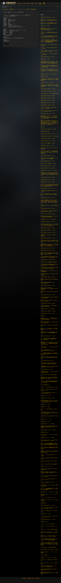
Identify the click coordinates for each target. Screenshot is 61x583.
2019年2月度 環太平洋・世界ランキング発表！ (48, 303)
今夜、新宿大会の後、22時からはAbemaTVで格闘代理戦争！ (49, 325)
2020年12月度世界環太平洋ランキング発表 (47, 161)
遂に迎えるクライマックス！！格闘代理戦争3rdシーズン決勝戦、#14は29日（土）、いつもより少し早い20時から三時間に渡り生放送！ (49, 319)
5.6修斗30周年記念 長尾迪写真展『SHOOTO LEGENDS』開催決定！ (48, 283)
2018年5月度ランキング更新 (45, 406)
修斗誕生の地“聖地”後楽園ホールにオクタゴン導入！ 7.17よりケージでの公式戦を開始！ (49, 566)
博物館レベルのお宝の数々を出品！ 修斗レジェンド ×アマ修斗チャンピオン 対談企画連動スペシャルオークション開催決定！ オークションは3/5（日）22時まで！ (49, 70)
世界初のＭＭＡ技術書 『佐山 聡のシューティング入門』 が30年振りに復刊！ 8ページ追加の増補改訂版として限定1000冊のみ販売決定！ (49, 401)
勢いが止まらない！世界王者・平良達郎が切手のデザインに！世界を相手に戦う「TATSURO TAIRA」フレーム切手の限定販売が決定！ (49, 66)
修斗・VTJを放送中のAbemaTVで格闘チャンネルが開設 (49, 549)
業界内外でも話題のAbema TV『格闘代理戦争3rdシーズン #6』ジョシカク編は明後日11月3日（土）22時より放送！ (49, 357)
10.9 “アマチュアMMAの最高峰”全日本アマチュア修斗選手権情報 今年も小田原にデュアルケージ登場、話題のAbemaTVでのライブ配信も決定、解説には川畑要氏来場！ (49, 543)
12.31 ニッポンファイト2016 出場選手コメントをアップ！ (49, 526)
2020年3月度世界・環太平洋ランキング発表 (48, 208)
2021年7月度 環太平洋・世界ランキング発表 (48, 133)
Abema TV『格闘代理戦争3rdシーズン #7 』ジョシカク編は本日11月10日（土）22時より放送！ (49, 350)
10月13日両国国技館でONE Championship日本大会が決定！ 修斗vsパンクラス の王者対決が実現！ (49, 257)
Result (36, 3)
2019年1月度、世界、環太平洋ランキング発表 (48, 311)
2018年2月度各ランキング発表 (45, 421)
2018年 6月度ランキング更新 (45, 404)
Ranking (32, 3)
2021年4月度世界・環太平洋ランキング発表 (48, 140)
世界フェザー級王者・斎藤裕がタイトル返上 (48, 143)
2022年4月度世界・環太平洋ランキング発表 (48, 102)
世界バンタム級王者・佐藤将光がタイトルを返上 (48, 163)
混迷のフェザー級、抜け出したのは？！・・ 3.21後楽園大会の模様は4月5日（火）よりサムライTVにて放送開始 (49, 573)
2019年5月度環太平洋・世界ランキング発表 (48, 276)
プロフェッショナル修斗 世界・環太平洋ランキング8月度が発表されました (49, 390)
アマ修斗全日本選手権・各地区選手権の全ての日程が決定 (49, 416)
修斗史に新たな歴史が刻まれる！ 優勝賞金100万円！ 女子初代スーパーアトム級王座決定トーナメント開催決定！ (49, 241)
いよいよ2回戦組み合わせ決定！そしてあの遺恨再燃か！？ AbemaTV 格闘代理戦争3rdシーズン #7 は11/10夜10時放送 (49, 354)
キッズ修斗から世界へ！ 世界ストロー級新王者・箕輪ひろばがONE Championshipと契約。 (49, 211)
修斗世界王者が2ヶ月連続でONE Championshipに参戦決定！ (49, 292)
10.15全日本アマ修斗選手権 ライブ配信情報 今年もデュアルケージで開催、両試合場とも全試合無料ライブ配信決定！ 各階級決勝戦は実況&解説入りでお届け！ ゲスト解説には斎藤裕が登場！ (49, 41)
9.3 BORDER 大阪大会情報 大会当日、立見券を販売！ (49, 461)
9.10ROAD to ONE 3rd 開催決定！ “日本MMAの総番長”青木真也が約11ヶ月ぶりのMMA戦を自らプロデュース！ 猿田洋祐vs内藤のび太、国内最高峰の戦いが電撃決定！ (49, 173)
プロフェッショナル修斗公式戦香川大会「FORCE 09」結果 (49, 409)
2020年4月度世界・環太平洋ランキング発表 (48, 197)
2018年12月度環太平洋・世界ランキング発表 (48, 335)
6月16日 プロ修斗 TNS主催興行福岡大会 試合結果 (48, 262)
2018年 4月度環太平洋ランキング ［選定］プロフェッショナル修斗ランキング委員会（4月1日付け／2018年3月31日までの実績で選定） (49, 413)
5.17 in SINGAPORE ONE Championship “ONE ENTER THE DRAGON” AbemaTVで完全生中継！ (49, 268)
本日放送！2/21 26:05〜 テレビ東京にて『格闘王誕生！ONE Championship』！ (49, 300)
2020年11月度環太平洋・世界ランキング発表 (48, 165)
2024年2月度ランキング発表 (45, 25)
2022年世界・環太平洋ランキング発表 (47, 82)
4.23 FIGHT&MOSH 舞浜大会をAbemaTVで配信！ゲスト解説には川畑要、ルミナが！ (49, 569)
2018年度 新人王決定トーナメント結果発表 (47, 308)
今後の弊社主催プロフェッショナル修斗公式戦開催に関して (49, 206)
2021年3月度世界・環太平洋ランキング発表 (48, 145)
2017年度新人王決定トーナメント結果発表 (47, 423)
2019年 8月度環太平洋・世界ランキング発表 (48, 250)
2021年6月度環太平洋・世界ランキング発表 (48, 138)
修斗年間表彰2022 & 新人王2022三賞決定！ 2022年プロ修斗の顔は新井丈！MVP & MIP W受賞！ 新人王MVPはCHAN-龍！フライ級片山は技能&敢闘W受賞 (49, 62)
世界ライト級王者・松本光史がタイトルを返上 (48, 213)
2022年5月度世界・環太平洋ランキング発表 (48, 100)
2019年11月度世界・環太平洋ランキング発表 (48, 232)
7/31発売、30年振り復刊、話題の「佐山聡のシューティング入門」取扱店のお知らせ (49, 393)
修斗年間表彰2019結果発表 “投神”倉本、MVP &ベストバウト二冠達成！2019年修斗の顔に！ (49, 216)
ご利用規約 (28, 578)
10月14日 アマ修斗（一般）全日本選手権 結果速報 (49, 374)
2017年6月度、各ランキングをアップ (46, 466)
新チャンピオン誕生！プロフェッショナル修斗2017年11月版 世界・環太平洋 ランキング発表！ (49, 440)
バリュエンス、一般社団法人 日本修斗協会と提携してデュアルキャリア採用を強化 (49, 108)
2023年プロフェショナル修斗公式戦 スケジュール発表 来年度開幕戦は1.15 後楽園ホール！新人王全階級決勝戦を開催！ (49, 79)
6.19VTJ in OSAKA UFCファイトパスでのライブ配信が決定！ (49, 563)
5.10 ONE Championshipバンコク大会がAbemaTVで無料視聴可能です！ (49, 274)
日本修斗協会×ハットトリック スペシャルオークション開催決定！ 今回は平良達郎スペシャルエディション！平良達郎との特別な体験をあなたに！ (49, 29)
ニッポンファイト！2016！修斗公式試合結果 (48, 523)
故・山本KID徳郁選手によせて (45, 384)
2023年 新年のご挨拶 (44, 76)
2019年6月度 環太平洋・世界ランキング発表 (48, 259)
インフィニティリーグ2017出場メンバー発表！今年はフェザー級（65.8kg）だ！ (49, 516)
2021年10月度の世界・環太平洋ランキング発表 (48, 129)
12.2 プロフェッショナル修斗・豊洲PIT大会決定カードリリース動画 (49, 48)
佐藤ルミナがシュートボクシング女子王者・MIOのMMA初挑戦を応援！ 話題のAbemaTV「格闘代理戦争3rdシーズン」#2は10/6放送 (49, 378)
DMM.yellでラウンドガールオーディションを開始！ (49, 557)
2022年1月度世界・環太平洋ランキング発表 (48, 113)
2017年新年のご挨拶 (44, 521)
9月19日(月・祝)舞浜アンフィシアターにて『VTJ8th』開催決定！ (49, 552)
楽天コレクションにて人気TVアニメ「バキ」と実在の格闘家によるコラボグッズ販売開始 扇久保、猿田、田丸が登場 (49, 329)
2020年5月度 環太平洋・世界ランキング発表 (48, 188)
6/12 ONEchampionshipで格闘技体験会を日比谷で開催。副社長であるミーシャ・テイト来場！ (49, 265)
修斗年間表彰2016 (44, 502)
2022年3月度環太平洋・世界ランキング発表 (48, 105)
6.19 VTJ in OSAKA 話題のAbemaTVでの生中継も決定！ (49, 560)
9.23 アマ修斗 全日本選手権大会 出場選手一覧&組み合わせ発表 (49, 458)
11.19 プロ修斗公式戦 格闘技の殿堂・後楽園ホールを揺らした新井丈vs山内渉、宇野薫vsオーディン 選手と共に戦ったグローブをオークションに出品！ (49, 36)
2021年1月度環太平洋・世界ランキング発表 (48, 155)
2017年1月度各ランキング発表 (45, 513)
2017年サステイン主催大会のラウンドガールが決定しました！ (49, 511)
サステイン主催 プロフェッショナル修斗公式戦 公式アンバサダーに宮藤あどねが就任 (49, 111)
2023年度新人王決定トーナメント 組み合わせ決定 (48, 73)
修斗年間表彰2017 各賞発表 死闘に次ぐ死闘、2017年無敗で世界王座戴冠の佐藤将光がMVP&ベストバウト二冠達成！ (49, 427)
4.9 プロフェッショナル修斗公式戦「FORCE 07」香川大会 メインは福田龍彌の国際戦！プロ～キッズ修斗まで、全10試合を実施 (49, 489)
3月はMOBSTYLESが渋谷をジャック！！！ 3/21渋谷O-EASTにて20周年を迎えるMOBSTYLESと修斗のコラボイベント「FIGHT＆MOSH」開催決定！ (49, 225)
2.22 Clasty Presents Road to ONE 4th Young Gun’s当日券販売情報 (49, 148)
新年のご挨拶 (43, 126)
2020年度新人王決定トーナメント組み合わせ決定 (48, 219)
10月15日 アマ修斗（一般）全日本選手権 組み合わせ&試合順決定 (49, 45)
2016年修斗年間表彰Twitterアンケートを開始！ (48, 519)
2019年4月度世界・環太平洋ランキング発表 (48, 285)
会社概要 (37, 578)
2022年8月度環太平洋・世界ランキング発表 (48, 98)
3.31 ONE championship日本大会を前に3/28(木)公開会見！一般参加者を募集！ (49, 297)
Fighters (28, 3)
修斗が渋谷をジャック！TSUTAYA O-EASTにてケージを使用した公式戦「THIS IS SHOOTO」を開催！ (49, 536)
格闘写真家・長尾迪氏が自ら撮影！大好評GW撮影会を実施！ (49, 279)
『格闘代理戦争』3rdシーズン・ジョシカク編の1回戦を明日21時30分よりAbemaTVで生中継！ (49, 366)
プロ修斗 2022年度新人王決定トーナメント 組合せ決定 (49, 136)
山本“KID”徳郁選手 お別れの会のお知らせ (47, 360)
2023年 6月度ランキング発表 (45, 59)
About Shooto (19, 3)
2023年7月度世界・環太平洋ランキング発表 (48, 56)
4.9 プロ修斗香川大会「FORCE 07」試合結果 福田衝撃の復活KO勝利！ (49, 485)
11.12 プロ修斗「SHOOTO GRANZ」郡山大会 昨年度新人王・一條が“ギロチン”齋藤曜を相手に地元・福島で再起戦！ (49, 448)
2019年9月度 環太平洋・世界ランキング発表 (48, 248)
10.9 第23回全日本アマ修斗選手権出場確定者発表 (48, 547)
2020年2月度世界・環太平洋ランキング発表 (48, 221)
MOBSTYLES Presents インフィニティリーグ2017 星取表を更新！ (49, 495)
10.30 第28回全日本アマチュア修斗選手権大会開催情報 (49, 93)
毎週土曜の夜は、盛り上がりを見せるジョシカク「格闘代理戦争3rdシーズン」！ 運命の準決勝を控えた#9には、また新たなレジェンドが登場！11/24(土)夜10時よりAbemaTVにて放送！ (49, 343)
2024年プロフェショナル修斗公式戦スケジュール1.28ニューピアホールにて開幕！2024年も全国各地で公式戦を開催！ (49, 33)
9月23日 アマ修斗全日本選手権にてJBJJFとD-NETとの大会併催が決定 (49, 469)
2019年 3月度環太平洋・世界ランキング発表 (48, 294)
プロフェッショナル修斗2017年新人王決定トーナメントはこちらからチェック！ (49, 479)
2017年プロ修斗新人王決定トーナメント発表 (48, 505)
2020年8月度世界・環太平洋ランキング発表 (48, 177)
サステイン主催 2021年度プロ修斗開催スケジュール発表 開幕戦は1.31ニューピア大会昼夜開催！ (49, 158)
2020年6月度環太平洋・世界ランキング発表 (48, 182)
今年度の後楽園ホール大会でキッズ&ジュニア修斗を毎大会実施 (49, 500)
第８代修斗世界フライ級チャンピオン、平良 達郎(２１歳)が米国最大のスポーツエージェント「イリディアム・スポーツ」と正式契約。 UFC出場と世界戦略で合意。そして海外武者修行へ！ (49, 117)
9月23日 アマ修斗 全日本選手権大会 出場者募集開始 (49, 464)
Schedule (24, 3)
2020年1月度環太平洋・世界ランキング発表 (48, 227)
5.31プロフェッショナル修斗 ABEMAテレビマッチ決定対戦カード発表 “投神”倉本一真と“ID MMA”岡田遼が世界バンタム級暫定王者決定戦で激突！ (49, 185)
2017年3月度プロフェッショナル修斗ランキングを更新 (49, 492)
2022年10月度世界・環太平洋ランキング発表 (48, 88)
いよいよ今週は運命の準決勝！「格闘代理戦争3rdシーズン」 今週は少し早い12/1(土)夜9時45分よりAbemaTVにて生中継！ (49, 339)
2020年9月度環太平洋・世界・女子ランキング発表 (49, 170)
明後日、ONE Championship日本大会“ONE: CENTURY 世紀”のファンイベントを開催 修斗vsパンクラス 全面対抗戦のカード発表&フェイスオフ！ (49, 253)
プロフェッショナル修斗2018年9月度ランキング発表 (49, 387)
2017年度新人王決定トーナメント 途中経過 (47, 437)
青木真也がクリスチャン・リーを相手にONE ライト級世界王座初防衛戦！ (49, 271)
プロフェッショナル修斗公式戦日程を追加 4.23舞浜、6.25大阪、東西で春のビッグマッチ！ (49, 508)
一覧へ (58, 6)
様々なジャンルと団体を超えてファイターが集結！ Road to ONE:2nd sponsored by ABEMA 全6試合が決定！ (49, 194)
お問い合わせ (33, 578)
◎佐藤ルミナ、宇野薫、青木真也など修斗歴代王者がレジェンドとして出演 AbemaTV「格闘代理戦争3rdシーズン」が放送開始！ (49, 381)
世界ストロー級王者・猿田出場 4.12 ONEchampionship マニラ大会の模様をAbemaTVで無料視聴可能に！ (49, 288)
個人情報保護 (24, 578)
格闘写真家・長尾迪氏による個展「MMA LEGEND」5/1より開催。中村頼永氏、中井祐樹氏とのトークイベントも (49, 472)
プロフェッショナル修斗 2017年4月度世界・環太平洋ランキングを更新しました (49, 476)
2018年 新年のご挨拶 (44, 432)
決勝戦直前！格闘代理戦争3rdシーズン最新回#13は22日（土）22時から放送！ (49, 322)
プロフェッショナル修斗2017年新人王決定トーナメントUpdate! (49, 455)
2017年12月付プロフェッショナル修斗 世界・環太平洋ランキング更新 (49, 435)
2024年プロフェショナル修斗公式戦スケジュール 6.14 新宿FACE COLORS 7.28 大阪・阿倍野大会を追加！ (49, 20)
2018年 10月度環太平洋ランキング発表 (47, 369)
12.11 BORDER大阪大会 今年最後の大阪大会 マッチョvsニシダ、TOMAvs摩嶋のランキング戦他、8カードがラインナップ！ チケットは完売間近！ (49, 539)
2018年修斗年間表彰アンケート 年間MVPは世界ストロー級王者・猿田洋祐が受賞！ (49, 306)
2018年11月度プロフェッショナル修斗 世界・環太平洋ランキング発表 (49, 347)
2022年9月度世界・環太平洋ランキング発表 (48, 95)
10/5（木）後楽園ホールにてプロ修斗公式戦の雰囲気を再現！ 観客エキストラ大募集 (49, 51)
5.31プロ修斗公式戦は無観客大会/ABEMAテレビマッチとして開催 (49, 191)
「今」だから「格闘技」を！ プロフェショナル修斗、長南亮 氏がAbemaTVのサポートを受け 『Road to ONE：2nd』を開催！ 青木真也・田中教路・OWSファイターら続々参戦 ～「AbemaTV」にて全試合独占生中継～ (49, 201)
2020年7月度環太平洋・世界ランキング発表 (48, 179)
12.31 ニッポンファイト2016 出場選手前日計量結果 (49, 529)
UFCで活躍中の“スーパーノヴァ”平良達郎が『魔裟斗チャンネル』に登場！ (49, 54)
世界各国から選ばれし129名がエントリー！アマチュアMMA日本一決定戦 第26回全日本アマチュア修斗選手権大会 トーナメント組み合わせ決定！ (49, 245)
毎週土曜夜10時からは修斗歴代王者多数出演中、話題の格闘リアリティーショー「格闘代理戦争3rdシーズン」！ (49, 333)
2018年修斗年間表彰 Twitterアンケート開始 (48, 313)
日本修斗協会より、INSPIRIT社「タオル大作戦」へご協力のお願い (49, 235)
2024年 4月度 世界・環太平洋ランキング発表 (48, 17)
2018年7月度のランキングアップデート (47, 395)
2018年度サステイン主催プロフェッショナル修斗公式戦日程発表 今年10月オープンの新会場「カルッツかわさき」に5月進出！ (49, 451)
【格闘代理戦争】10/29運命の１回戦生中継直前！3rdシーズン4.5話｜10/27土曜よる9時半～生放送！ (49, 363)
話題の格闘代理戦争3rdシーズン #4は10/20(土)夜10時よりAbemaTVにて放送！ (49, 372)
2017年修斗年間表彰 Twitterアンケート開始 (48, 429)
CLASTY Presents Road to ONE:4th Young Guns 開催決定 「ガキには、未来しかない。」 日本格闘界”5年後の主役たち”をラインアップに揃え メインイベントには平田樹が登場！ (49, 152)
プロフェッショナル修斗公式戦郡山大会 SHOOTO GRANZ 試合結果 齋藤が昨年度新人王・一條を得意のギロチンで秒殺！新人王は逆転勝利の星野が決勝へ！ (49, 444)
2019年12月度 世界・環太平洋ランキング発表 (48, 230)
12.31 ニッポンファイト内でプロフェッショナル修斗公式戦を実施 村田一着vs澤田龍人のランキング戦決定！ (49, 532)
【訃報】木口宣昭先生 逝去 (45, 131)
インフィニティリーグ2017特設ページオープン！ (48, 497)
